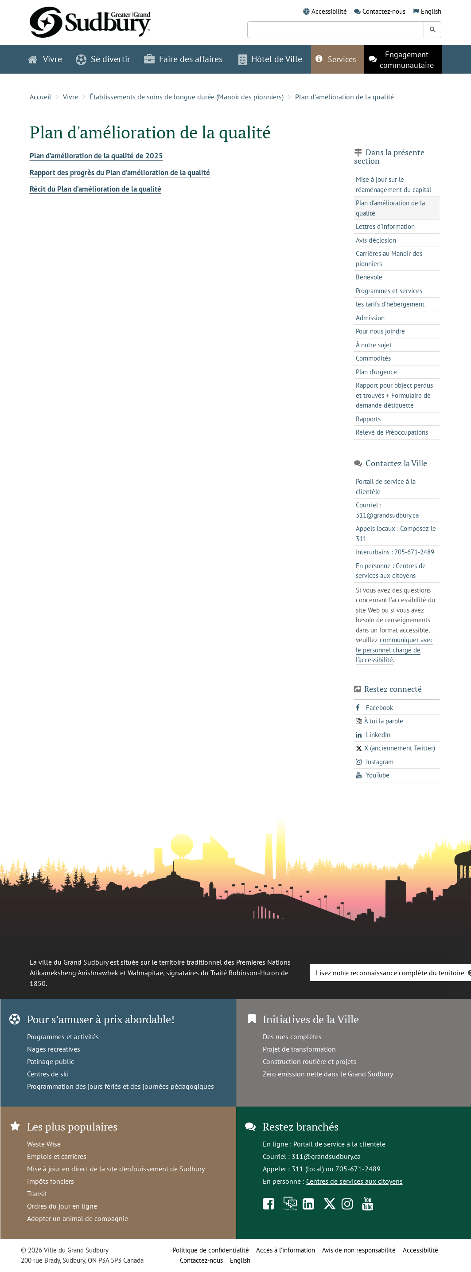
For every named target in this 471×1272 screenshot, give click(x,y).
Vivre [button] (45, 59)
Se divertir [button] (103, 59)
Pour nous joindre (380, 331)
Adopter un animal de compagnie (77, 1218)
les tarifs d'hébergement (390, 304)
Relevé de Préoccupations (392, 432)
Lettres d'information (385, 226)
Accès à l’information (285, 1250)
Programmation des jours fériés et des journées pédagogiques (120, 1086)
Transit (37, 1193)
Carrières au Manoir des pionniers (389, 258)
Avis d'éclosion (376, 240)
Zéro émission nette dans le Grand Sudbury (328, 1073)
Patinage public (50, 1061)
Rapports (368, 419)
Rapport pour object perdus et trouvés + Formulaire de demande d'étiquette (394, 395)
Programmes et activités (63, 1036)
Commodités (373, 358)
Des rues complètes (292, 1036)
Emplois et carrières (56, 1156)
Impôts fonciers (50, 1181)
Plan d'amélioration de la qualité (344, 96)
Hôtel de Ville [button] (270, 59)
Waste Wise (44, 1143)
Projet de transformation (299, 1048)
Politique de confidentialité (211, 1250)
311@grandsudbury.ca (326, 1156)
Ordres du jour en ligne (62, 1205)
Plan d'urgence (376, 372)
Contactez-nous (383, 11)
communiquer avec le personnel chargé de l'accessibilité (394, 650)
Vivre (70, 96)
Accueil (40, 96)
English (431, 11)
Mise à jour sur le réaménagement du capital (393, 184)
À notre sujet (374, 345)
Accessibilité (329, 11)
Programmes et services (389, 291)
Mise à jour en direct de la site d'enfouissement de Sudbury (116, 1168)
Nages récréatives (53, 1048)
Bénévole (369, 277)
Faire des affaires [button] (183, 59)
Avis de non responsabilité (359, 1250)
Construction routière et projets (309, 1061)
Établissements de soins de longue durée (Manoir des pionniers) (187, 96)
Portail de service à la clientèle (339, 1143)
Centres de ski (48, 1073)
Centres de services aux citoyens (354, 1181)
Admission (370, 318)
